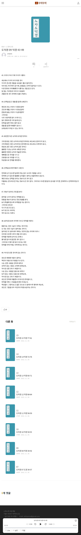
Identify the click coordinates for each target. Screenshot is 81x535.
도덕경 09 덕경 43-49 (13, 50)
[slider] (40, 528)
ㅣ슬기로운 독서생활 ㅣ (11, 516)
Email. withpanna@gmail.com (29, 516)
